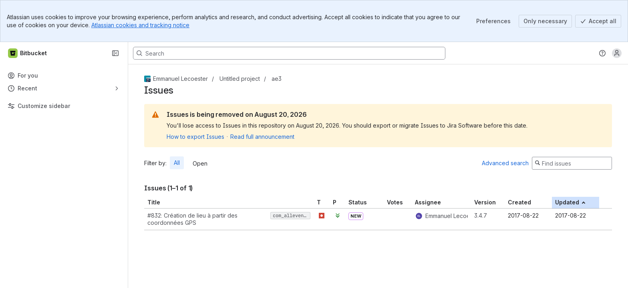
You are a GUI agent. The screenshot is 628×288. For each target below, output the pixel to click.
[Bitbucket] (27, 53)
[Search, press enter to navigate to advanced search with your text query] (289, 53)
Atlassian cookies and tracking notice (140, 25)
